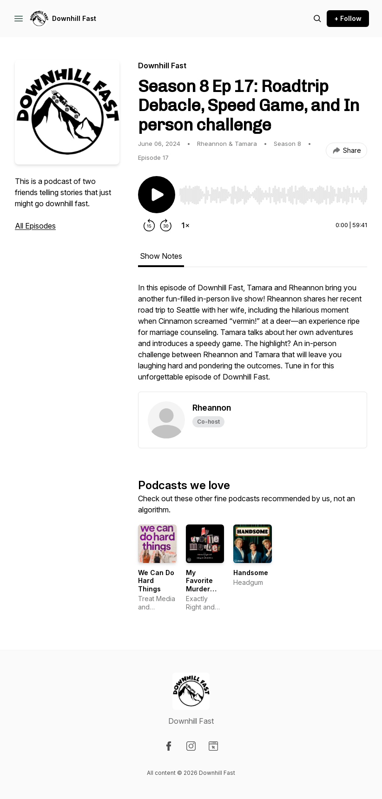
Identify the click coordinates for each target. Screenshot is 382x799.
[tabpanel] (252, 337)
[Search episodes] (317, 18)
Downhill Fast (74, 18)
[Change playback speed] (185, 225)
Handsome (250, 572)
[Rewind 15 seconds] (149, 225)
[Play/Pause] (156, 194)
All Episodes (35, 225)
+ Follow (348, 18)
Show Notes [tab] (161, 256)
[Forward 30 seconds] (165, 225)
